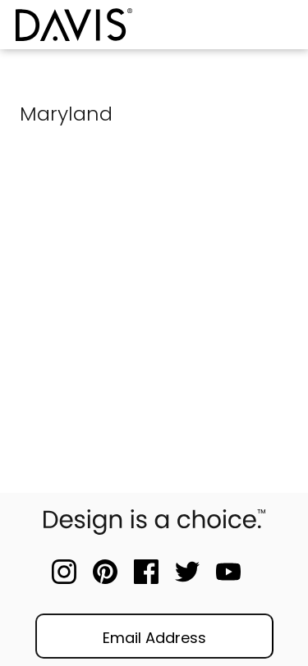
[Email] (154, 636)
